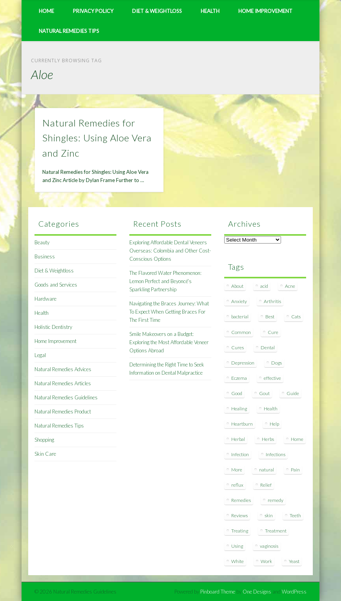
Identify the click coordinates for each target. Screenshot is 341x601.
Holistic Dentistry (53, 327)
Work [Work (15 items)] (266, 561)
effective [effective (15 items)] (272, 378)
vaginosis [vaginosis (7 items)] (269, 546)
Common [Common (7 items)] (241, 332)
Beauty (41, 242)
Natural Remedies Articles (62, 383)
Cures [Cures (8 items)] (237, 347)
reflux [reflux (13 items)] (237, 485)
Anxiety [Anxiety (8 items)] (239, 301)
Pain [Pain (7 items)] (295, 470)
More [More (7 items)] (236, 470)
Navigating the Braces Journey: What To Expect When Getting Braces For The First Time (169, 311)
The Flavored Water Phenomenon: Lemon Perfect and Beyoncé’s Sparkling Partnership (165, 281)
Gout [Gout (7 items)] (264, 393)
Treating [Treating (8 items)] (239, 531)
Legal (40, 355)
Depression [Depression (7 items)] (242, 363)
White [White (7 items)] (237, 561)
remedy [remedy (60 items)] (275, 500)
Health (210, 11)
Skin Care (45, 454)
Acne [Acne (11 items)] (290, 286)
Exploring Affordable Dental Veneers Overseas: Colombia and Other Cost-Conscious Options (170, 250)
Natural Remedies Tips (69, 31)
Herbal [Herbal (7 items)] (238, 439)
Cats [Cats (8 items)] (296, 316)
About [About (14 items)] (237, 286)
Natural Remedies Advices (62, 369)
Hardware (45, 299)
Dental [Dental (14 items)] (268, 347)
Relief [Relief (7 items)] (266, 485)
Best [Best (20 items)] (269, 316)
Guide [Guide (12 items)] (293, 393)
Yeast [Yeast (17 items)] (294, 561)
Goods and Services (55, 285)
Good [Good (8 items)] (236, 393)
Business (44, 256)
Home (46, 11)
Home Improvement (265, 11)
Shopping (44, 440)
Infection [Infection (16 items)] (240, 454)
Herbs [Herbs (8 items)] (268, 439)
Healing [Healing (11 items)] (239, 408)
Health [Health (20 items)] (271, 408)
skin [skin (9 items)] (269, 515)
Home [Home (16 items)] (297, 439)
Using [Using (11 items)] (237, 546)
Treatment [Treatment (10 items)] (276, 531)
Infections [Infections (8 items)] (275, 454)
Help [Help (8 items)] (274, 424)
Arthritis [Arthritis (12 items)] (272, 301)
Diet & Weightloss (157, 11)
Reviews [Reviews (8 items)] (239, 515)
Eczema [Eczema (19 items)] (239, 378)
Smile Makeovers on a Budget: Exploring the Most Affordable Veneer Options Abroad (169, 342)
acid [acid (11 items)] (264, 286)
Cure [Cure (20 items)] (273, 332)
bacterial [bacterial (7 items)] (239, 316)
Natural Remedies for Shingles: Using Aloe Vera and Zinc (97, 138)
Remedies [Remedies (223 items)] (241, 500)
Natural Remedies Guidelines (66, 397)
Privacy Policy (93, 11)
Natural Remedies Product (62, 411)
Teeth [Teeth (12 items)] (295, 515)
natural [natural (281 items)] (266, 470)
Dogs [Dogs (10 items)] (276, 363)
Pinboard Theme (217, 591)
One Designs (257, 591)
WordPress (294, 591)
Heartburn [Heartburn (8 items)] (242, 424)
